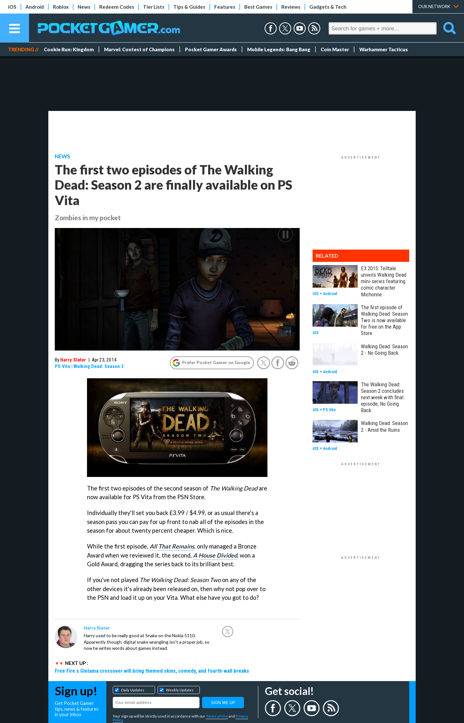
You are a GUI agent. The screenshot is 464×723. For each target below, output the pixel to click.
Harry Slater (73, 360)
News (84, 7)
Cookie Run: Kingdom (69, 49)
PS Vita (62, 366)
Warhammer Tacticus (383, 49)
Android (34, 7)
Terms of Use (217, 716)
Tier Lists (153, 7)
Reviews (290, 7)
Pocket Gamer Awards (211, 49)
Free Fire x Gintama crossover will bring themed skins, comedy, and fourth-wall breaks (152, 671)
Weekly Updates (180, 690)
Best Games (258, 7)
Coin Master (335, 49)
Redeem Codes (116, 7)
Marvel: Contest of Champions (139, 49)
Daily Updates (132, 690)
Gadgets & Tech (327, 7)
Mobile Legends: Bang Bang (278, 49)
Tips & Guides (189, 7)
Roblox (61, 7)
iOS (12, 7)
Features (224, 7)
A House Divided (215, 555)
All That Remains (172, 546)
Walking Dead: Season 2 (98, 366)
